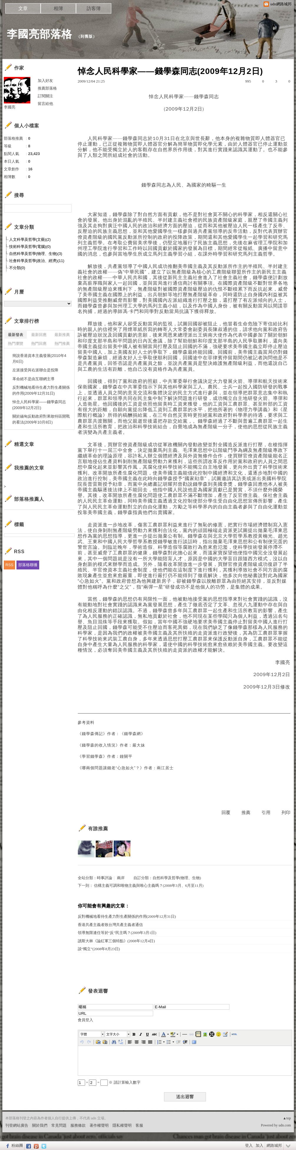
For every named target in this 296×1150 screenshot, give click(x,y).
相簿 (58, 8)
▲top (287, 1118)
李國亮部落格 (39, 34)
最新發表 (15, 334)
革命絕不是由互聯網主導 (33, 379)
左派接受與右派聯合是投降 (35, 370)
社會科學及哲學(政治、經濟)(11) (37, 260)
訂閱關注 (45, 96)
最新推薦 (62, 334)
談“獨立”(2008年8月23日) (99, 949)
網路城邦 (274, 1145)
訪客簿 (94, 8)
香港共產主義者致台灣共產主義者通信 (110, 924)
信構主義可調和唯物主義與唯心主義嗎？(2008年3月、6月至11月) (149, 885)
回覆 (225, 812)
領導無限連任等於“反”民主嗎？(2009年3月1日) (117, 932)
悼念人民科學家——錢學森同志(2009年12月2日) (39, 405)
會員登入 (85, 1020)
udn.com (285, 1125)
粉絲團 (17, 1145)
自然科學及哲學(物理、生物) (177, 878)
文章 (23, 8)
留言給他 (45, 103)
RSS (10, 565)
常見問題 (59, 1125)
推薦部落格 (47, 88)
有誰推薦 (98, 828)
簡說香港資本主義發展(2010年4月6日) (39, 358)
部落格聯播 (27, 565)
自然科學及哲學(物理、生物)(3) (35, 253)
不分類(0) (17, 268)
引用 (266, 812)
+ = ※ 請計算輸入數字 (109, 1082)
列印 (286, 812)
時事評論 (104, 878)
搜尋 (66, 208)
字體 (83, 1034)
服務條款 (78, 1125)
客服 (139, 1125)
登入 (249, 1145)
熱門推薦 (62, 343)
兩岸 (121, 878)
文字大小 (112, 1034)
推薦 (246, 812)
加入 (259, 1145)
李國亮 (9, 107)
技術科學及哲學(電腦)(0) (30, 246)
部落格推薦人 (29, 499)
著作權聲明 (99, 1125)
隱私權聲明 (122, 1125)
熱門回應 (39, 343)
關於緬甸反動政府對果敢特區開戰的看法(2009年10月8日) (41, 419)
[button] (92, 1034)
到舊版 (86, 36)
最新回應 (39, 334)
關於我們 (39, 1125)
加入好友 (45, 80)
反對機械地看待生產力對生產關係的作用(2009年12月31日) (127, 916)
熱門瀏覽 (15, 343)
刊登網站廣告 (16, 1125)
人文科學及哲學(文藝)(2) (30, 239)
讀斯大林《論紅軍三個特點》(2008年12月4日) (116, 941)
